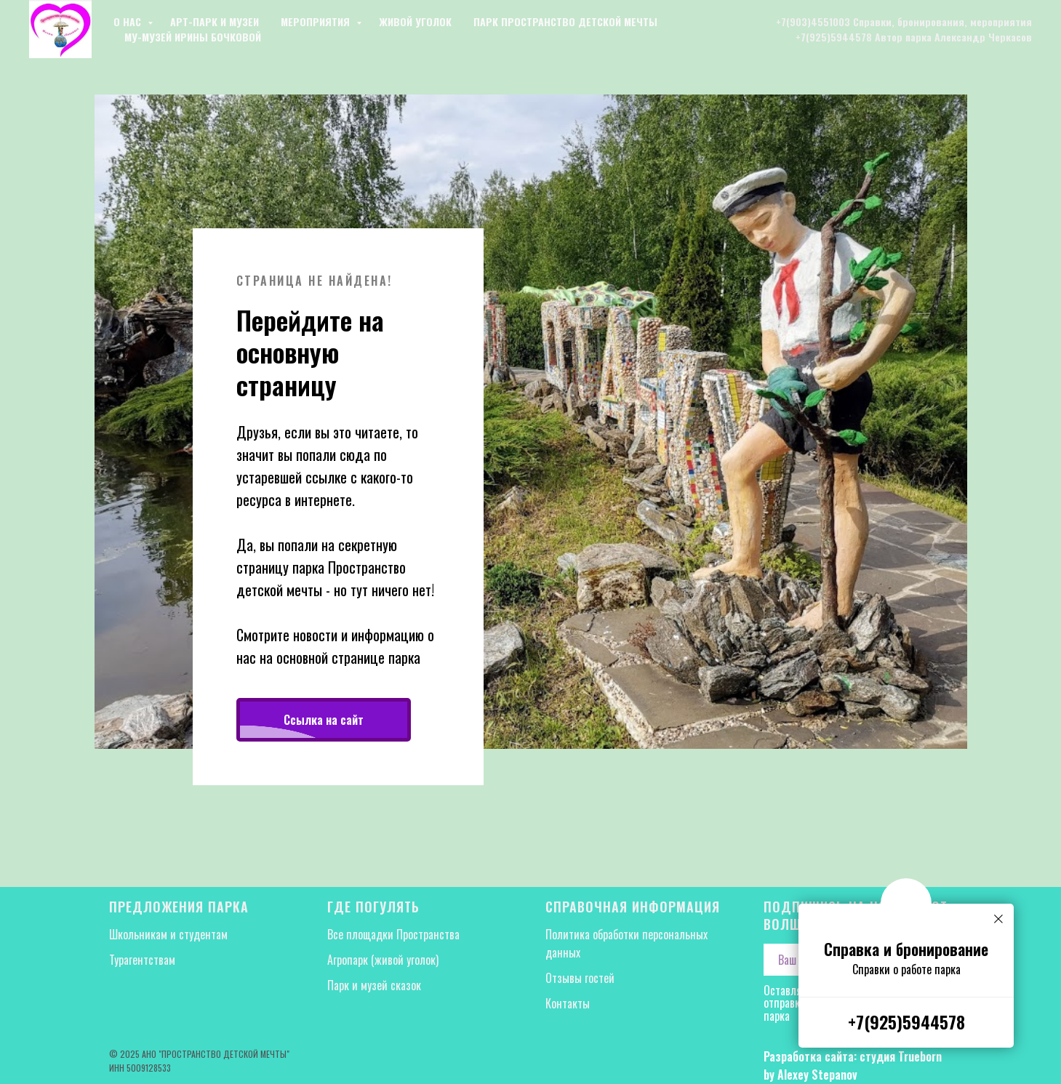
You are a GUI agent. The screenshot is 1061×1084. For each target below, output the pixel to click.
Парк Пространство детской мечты (565, 21)
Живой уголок (415, 21)
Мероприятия (317, 21)
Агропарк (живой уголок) (383, 959)
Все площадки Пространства (395, 934)
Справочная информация (632, 906)
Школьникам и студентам (168, 934)
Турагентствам (142, 959)
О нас (128, 21)
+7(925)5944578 (906, 1021)
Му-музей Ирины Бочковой (192, 36)
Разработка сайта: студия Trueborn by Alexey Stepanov (853, 1065)
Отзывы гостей (579, 978)
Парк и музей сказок (374, 985)
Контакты (567, 1003)
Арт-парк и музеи (214, 21)
